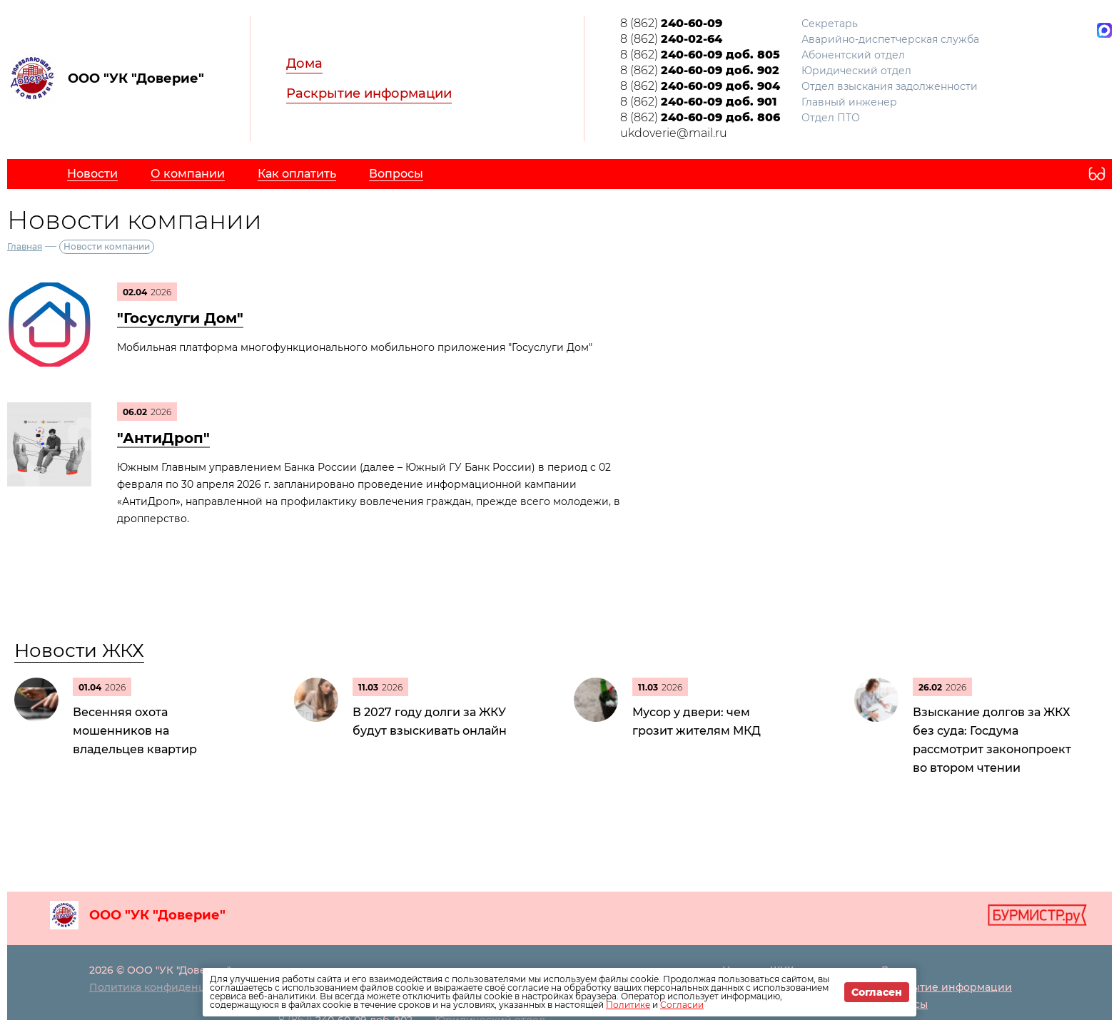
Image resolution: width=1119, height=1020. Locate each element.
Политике (628, 1004)
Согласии (682, 1004)
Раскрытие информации (369, 93)
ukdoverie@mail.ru (673, 133)
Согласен (876, 992)
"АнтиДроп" (163, 438)
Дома (304, 63)
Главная (24, 246)
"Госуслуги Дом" (180, 318)
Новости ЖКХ (79, 650)
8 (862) (671, 23)
